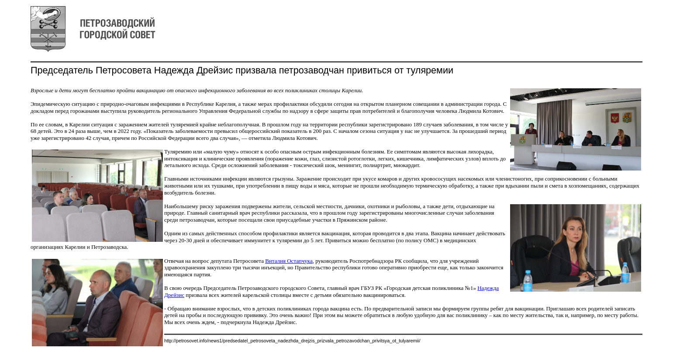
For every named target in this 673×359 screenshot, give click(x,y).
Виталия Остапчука (289, 261)
